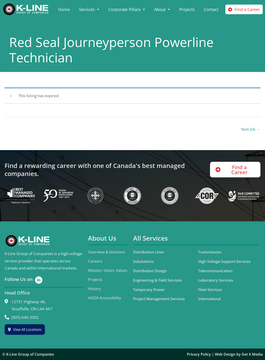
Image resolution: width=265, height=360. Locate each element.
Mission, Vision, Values (107, 270)
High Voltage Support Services (224, 261)
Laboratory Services (215, 280)
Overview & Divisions (106, 252)
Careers (95, 261)
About (162, 9)
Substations (143, 261)
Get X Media (252, 354)
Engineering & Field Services (157, 280)
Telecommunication (215, 270)
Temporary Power (149, 289)
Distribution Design (150, 270)
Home (64, 9)
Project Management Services (159, 298)
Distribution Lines (148, 252)
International (209, 298)
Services (89, 9)
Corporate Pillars (126, 9)
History (94, 288)
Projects (187, 9)
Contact (211, 9)
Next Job (250, 129)
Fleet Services (210, 289)
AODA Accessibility (104, 297)
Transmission (209, 252)
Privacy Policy (199, 354)
